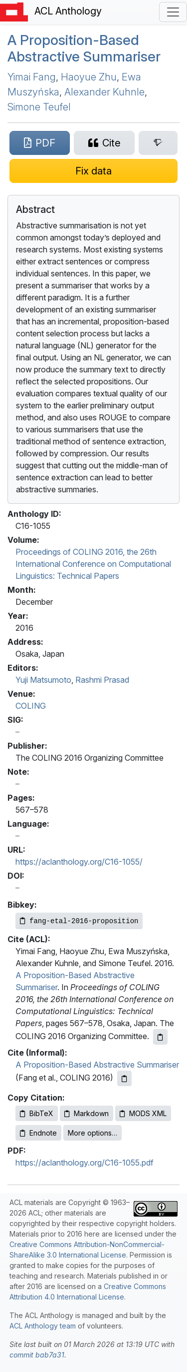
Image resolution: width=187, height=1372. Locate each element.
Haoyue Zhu (89, 77)
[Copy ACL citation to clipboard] (160, 1037)
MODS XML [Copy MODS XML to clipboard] (143, 1113)
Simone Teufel (39, 107)
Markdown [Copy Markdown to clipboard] (86, 1113)
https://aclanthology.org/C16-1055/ (79, 862)
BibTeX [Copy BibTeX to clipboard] (36, 1113)
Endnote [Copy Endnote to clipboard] (38, 1133)
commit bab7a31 (36, 1355)
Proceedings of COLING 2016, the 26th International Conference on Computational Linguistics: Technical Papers (93, 564)
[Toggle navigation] (173, 12)
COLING (30, 706)
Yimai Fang (31, 77)
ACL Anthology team (42, 1326)
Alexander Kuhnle (104, 92)
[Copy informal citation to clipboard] (124, 1078)
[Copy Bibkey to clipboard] (79, 921)
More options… (92, 1133)
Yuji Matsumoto (43, 680)
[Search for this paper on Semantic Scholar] (158, 143)
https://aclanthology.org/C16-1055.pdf (84, 1163)
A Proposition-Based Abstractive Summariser (84, 48)
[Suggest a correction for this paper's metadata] (93, 171)
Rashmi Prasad (102, 680)
